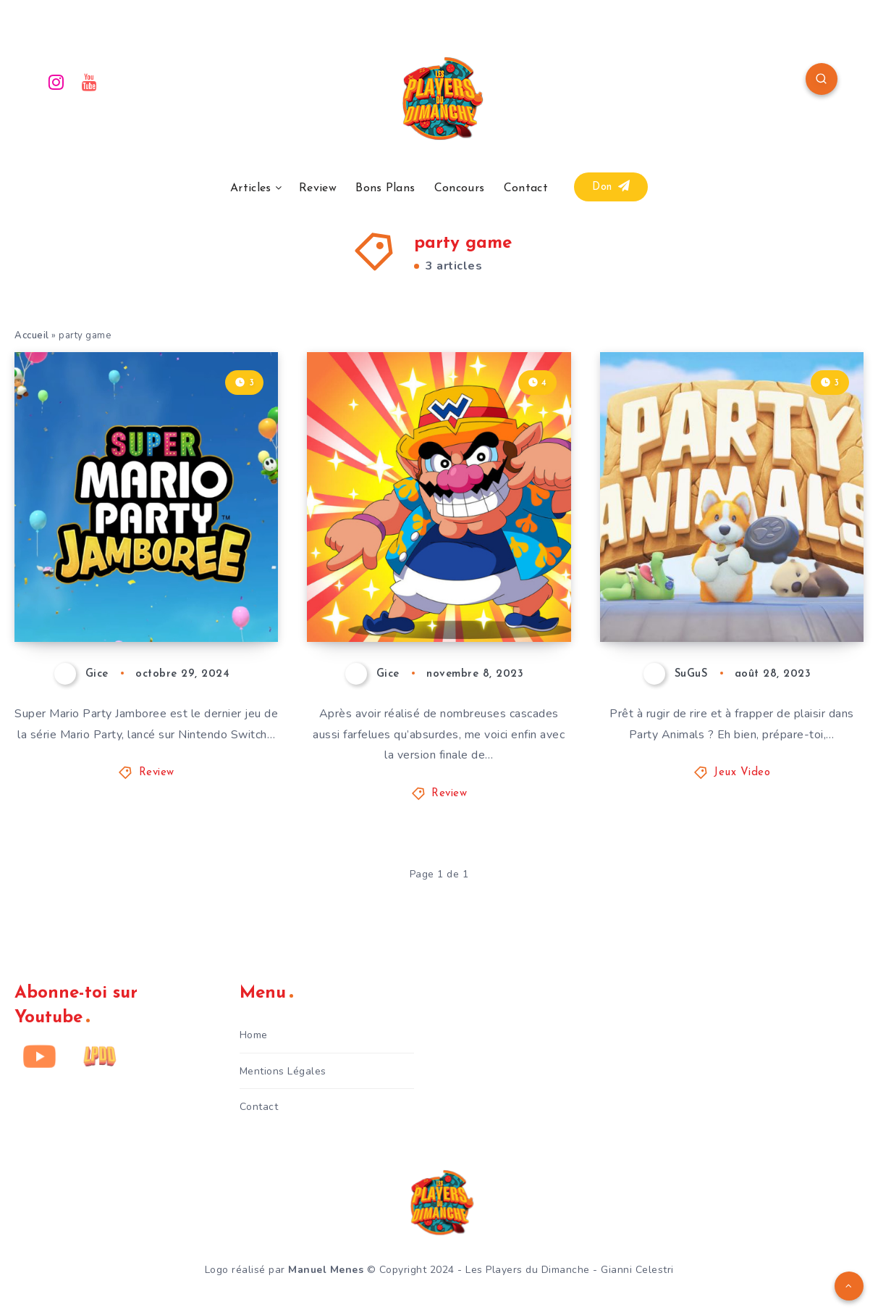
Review (318, 188)
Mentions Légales (283, 1071)
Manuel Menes (325, 1270)
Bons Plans (385, 188)
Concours (459, 188)
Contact (526, 188)
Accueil (31, 335)
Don (611, 186)
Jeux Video (742, 772)
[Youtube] (90, 81)
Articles (250, 188)
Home (254, 1035)
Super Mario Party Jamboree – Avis (120, 590)
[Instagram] (56, 81)
